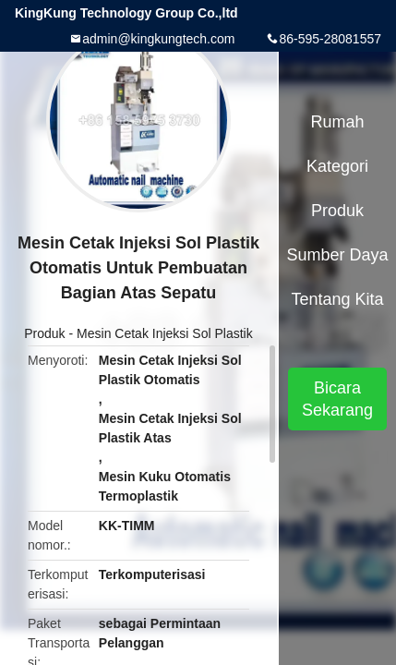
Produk (44, 333)
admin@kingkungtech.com (158, 38)
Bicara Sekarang (337, 399)
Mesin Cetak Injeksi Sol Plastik (165, 333)
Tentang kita (337, 299)
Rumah (338, 122)
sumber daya (338, 255)
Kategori (337, 166)
